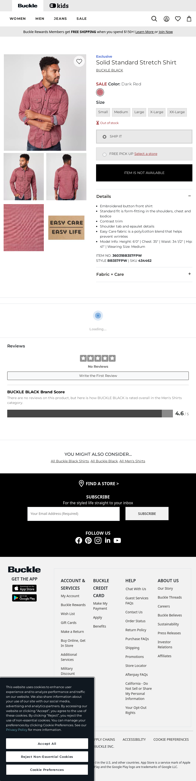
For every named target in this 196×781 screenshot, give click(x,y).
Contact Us (134, 612)
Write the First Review (98, 375)
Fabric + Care (144, 274)
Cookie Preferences (171, 739)
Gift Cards (69, 622)
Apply (97, 617)
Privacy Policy (16, 730)
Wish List (68, 613)
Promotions (134, 656)
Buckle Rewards (73, 604)
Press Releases (169, 633)
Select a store (145, 154)
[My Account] (166, 19)
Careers (164, 606)
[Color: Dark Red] (100, 92)
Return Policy (135, 630)
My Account (70, 596)
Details (144, 196)
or (147, 31)
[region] (47, 729)
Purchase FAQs (137, 638)
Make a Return (72, 631)
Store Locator (136, 665)
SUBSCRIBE (147, 513)
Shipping (132, 647)
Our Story (165, 588)
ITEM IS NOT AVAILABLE (144, 173)
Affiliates (164, 656)
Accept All (47, 744)
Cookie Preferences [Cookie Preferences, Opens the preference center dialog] (47, 770)
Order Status (135, 621)
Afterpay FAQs (136, 674)
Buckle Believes (170, 615)
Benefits (99, 626)
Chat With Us (136, 589)
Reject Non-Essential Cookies (47, 757)
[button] (18, 19)
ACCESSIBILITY (134, 739)
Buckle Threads (170, 597)
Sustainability (168, 624)
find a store (102, 483)
